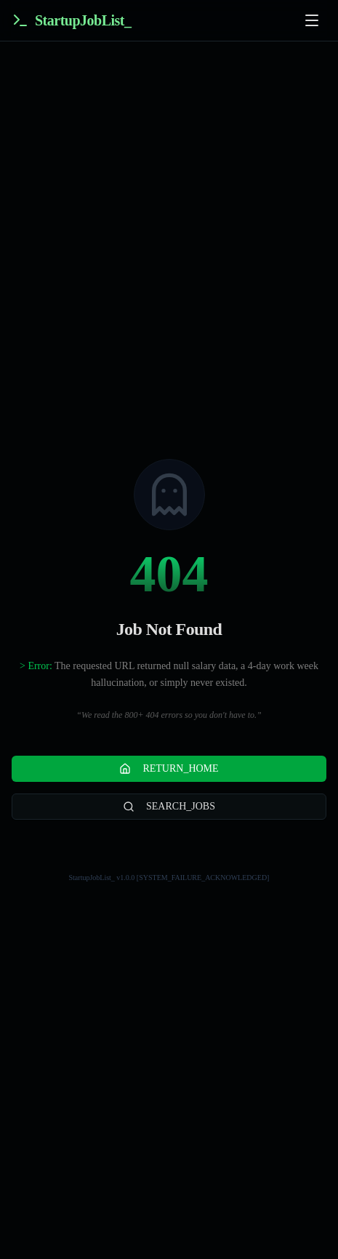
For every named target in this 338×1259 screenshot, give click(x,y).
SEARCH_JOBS (169, 806)
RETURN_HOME (168, 769)
